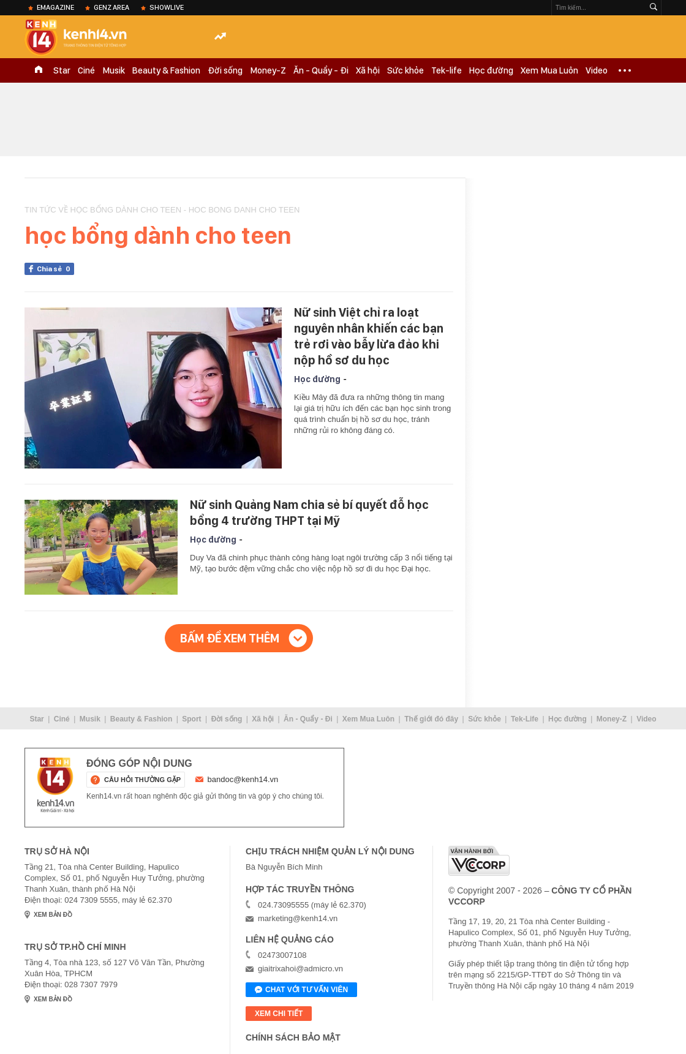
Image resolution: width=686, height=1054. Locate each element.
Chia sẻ (55, 269)
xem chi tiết (279, 1013)
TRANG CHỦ (38, 70)
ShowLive (166, 7)
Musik (113, 70)
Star (61, 70)
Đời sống (225, 70)
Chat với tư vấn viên (301, 990)
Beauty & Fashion (166, 70)
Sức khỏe (405, 70)
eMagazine (55, 7)
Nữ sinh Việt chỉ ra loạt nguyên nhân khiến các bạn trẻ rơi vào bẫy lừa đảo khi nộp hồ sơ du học (368, 336)
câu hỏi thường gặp (142, 779)
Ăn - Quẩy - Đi (321, 70)
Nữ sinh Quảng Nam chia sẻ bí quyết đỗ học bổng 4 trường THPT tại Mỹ (309, 512)
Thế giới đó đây (431, 719)
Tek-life (446, 70)
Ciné (86, 70)
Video (597, 70)
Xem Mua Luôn (549, 70)
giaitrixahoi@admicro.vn (300, 968)
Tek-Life (524, 719)
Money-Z (268, 70)
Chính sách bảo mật (293, 1037)
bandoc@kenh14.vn (243, 779)
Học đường (491, 70)
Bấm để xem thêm (229, 638)
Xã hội (368, 70)
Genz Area (111, 7)
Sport (191, 719)
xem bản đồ (53, 914)
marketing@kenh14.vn (297, 918)
